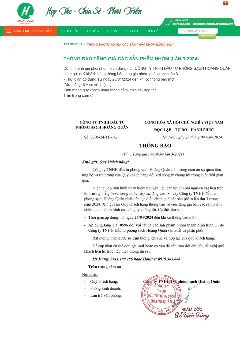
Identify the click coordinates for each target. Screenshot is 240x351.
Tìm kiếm (207, 36)
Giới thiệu (70, 31)
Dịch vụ (131, 31)
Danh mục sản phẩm (33, 31)
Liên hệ (152, 31)
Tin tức (93, 31)
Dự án (112, 31)
